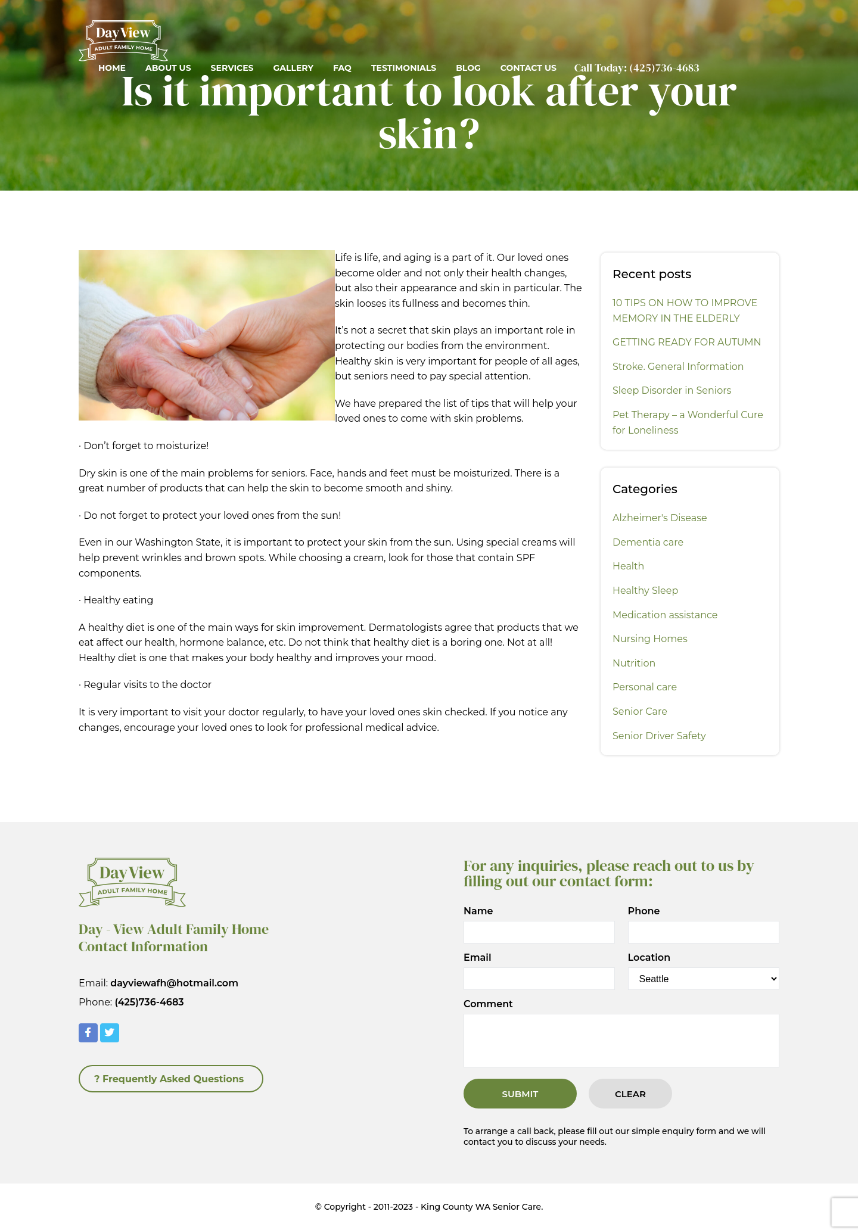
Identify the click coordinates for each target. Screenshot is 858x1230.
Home (112, 68)
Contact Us (528, 68)
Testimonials (403, 68)
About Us (168, 68)
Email (478, 958)
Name (478, 911)
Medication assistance (665, 615)
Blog (468, 68)
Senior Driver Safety (659, 736)
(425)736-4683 (664, 67)
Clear (630, 1094)
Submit (520, 1094)
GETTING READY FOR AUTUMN (687, 342)
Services (232, 68)
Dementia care (648, 542)
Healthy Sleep (645, 590)
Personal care (645, 687)
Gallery (293, 68)
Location (649, 958)
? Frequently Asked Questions (169, 1079)
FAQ (342, 68)
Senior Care (640, 711)
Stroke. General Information (678, 366)
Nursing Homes (650, 638)
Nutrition (634, 663)
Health (628, 566)
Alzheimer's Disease (660, 518)
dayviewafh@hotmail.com (174, 983)
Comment (488, 1004)
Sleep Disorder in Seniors (672, 390)
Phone (644, 911)
